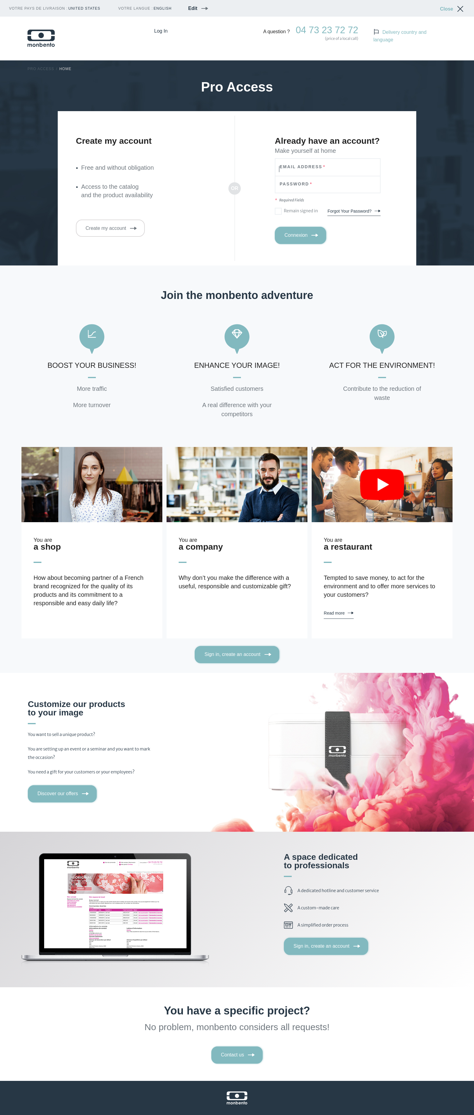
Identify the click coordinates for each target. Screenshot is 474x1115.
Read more (334, 613)
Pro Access (41, 69)
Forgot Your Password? (349, 211)
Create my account (106, 228)
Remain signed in (301, 211)
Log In (160, 31)
